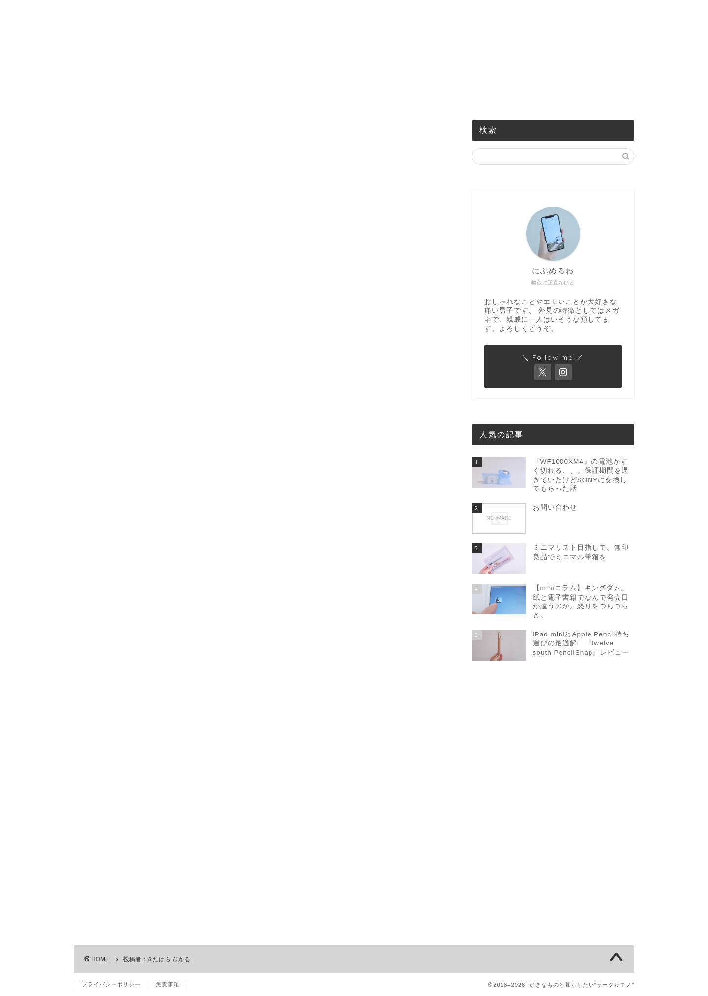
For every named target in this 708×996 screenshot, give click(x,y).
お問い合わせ (484, 94)
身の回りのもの (342, 94)
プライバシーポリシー (111, 984)
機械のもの (222, 94)
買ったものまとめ (414, 94)
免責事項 (167, 984)
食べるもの (279, 94)
